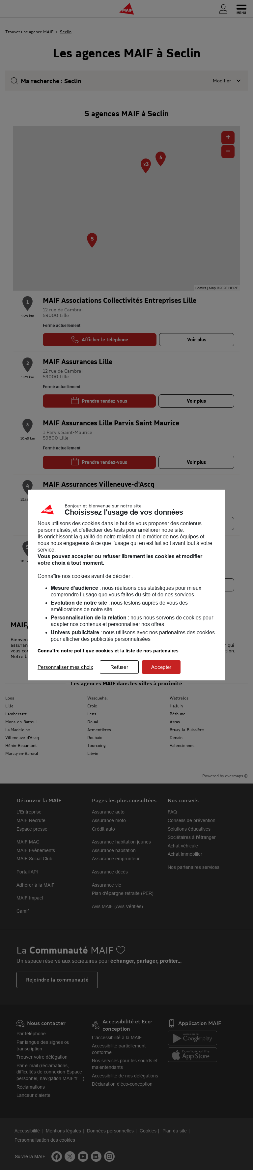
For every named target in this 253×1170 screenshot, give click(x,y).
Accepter (161, 667)
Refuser (119, 667)
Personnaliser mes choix (65, 667)
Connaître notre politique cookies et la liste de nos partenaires (108, 650)
